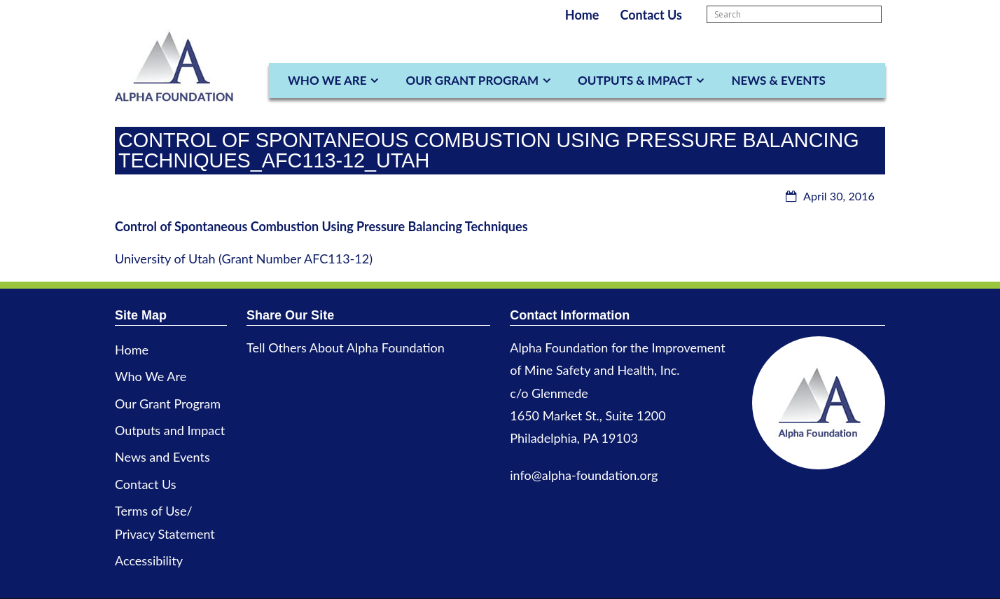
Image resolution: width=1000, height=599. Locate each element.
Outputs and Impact (170, 430)
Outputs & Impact (635, 80)
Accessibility (149, 560)
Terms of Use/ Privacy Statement (165, 522)
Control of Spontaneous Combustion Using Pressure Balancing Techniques (321, 226)
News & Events (778, 80)
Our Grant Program (472, 80)
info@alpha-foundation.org (584, 475)
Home (582, 14)
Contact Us (651, 14)
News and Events (162, 456)
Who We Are (327, 80)
